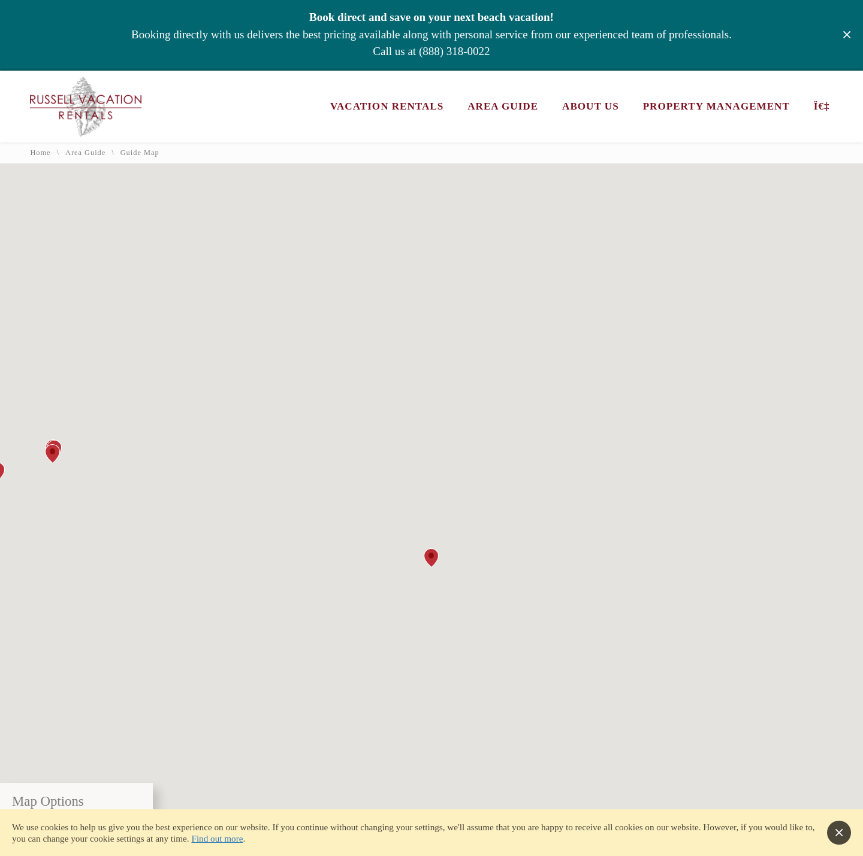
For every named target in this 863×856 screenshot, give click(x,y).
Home (40, 152)
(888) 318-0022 (454, 51)
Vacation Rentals (386, 106)
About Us (590, 106)
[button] (431, 557)
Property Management (716, 106)
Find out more (217, 838)
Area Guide (502, 106)
